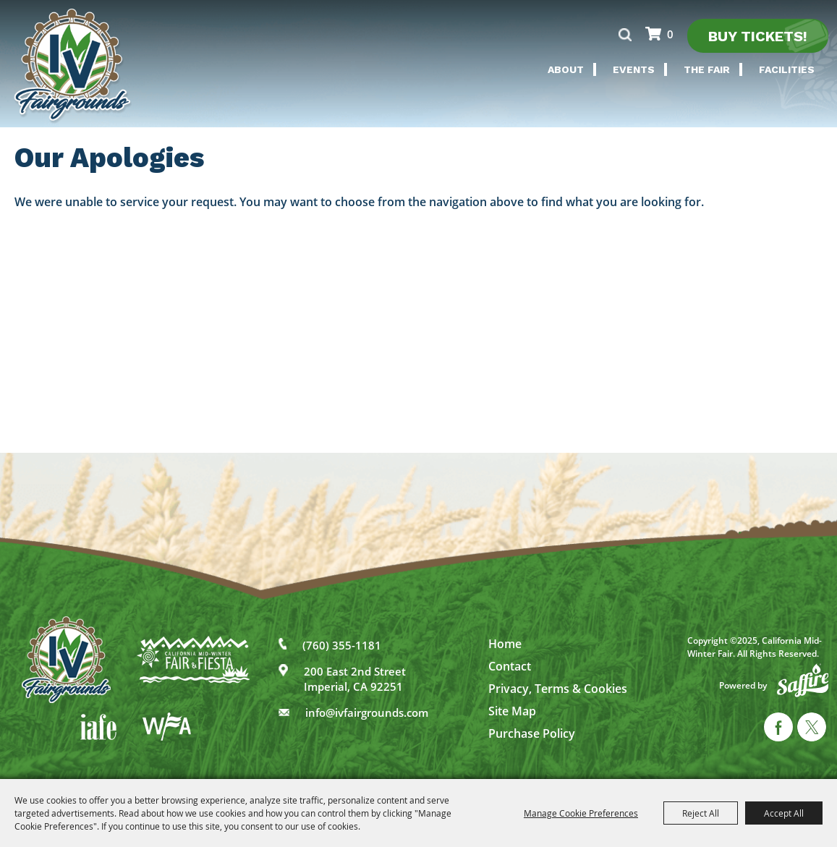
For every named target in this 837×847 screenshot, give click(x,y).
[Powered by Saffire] (803, 680)
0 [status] (670, 34)
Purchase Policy (531, 733)
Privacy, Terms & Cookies (557, 689)
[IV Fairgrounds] (66, 659)
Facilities (787, 69)
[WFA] (167, 726)
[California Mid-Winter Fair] (73, 66)
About (566, 69)
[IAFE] (98, 727)
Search (625, 34)
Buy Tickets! (757, 36)
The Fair (707, 69)
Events (634, 69)
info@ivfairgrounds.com (366, 712)
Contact (509, 666)
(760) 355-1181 (341, 645)
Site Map (512, 711)
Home (505, 644)
